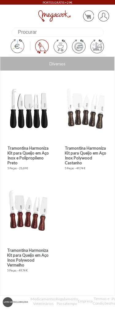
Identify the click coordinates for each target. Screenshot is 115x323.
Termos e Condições (101, 301)
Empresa (85, 301)
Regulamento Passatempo (67, 301)
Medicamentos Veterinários (43, 301)
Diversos (57, 63)
